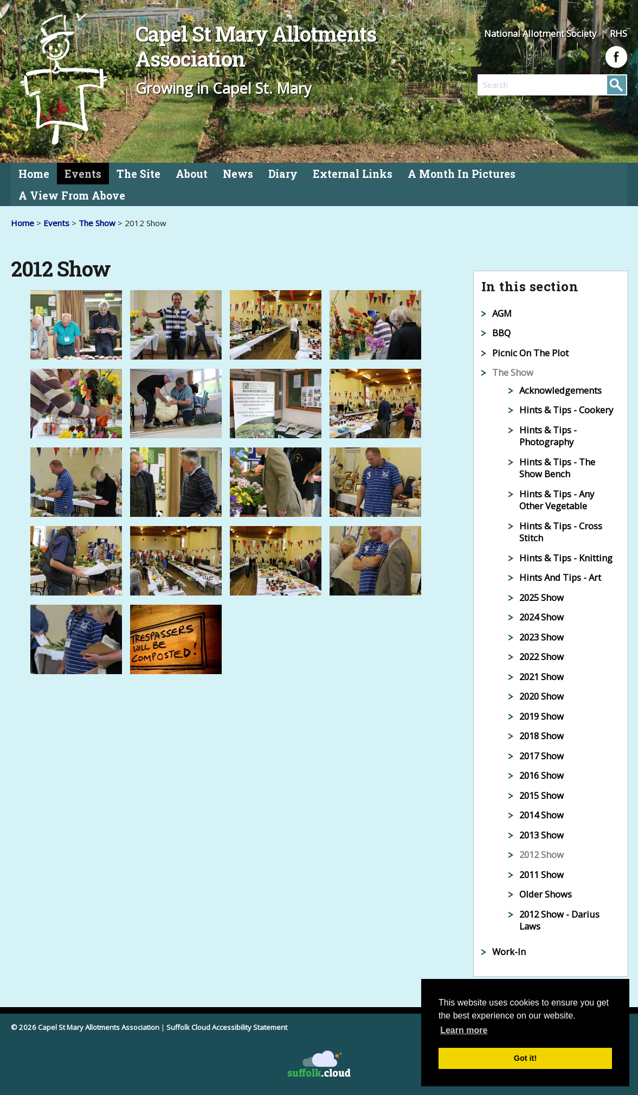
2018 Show (541, 735)
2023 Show (541, 637)
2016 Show (541, 775)
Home (33, 174)
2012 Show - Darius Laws (559, 920)
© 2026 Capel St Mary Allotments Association (85, 1027)
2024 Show (541, 617)
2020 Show (541, 696)
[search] (515, 84)
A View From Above (71, 195)
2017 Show (541, 756)
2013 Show (541, 835)
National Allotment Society (541, 33)
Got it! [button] (525, 1058)
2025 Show (541, 597)
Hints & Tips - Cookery (566, 410)
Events (83, 174)
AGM (502, 313)
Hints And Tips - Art (560, 577)
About (192, 174)
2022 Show (541, 656)
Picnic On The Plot (530, 353)
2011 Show (541, 874)
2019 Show (541, 716)
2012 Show (541, 854)
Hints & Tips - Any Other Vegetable (556, 500)
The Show (97, 222)
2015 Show (541, 795)
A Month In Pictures (461, 174)
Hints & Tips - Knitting (566, 558)
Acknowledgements (560, 390)
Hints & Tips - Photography (548, 436)
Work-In (509, 951)
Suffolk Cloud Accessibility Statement (226, 1027)
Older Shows (545, 894)
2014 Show (541, 815)
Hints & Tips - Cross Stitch (560, 532)
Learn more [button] (463, 1030)
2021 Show (541, 676)
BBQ (501, 332)
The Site (138, 174)
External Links (352, 174)
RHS (618, 33)
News (238, 174)
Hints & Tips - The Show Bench (557, 468)
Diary (283, 174)
